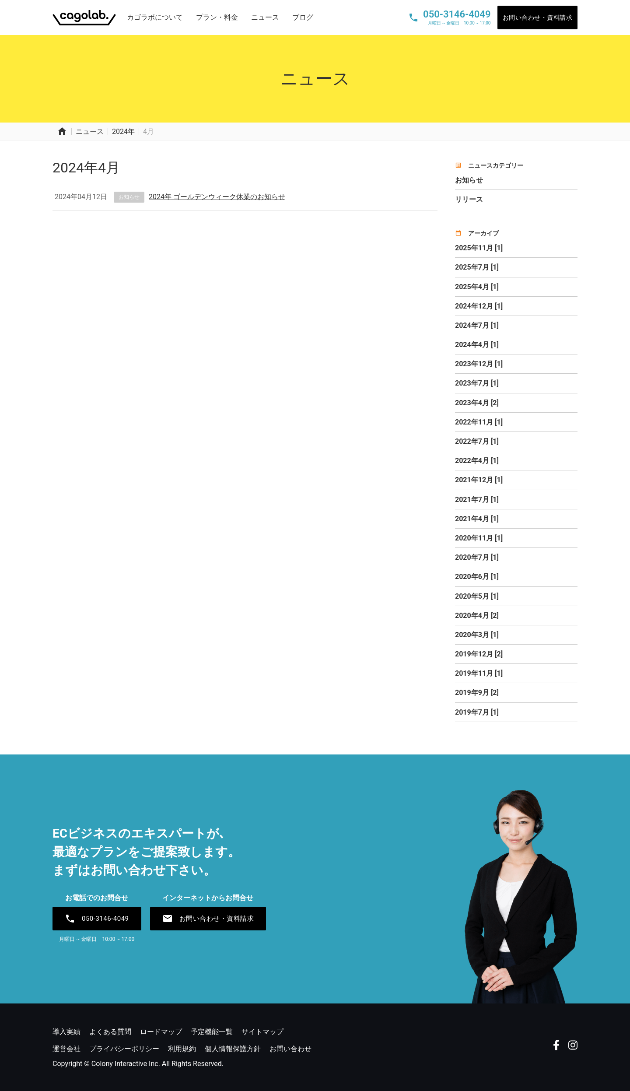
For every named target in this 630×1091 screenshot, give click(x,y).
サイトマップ (263, 1032)
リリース (469, 199)
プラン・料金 (217, 17)
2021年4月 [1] (477, 519)
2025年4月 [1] (477, 287)
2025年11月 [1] (479, 248)
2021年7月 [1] (477, 499)
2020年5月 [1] (477, 596)
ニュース (265, 17)
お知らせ (129, 197)
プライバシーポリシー (124, 1049)
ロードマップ (161, 1032)
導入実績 (66, 1032)
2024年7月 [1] (477, 325)
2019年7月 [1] (477, 712)
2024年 (123, 131)
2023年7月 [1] (477, 383)
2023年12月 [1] (479, 364)
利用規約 (182, 1049)
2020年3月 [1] (477, 635)
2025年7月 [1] (477, 267)
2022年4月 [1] (477, 460)
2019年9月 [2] (477, 692)
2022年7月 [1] (477, 441)
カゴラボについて (155, 17)
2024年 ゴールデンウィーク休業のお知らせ (217, 197)
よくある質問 (110, 1032)
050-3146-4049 (97, 918)
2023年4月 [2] (477, 403)
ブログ (302, 17)
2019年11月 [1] (479, 673)
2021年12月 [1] (479, 480)
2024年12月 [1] (479, 306)
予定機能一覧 (212, 1032)
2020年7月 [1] (477, 557)
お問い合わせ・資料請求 (538, 17)
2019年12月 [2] (479, 654)
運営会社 (66, 1049)
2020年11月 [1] (479, 538)
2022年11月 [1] (479, 422)
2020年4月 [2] (477, 615)
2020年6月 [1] (477, 576)
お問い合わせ (291, 1049)
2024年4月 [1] (477, 344)
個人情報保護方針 (233, 1049)
